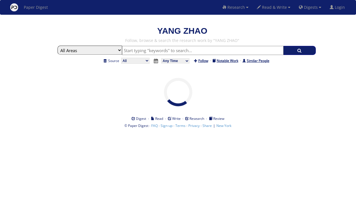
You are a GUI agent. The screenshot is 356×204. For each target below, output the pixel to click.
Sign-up (166, 125)
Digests (310, 7)
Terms (180, 125)
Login (338, 7)
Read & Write (273, 7)
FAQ (154, 125)
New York (223, 125)
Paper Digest (29, 7)
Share (207, 125)
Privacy (194, 125)
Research (235, 7)
